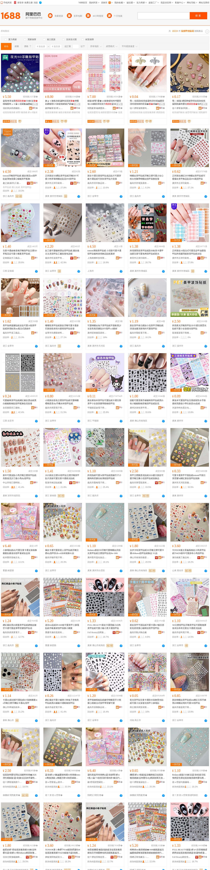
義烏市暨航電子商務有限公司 (139, 333)
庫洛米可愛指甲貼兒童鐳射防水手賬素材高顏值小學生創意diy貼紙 (189, 402)
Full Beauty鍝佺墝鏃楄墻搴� (181, 857)
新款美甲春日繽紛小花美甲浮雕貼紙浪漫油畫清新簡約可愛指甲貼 (146, 327)
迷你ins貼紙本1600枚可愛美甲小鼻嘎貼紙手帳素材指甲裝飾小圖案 (62, 626)
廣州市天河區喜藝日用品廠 (181, 482)
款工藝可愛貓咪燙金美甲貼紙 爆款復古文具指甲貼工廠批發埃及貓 (62, 252)
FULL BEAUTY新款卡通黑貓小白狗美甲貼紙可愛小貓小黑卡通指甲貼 (104, 626)
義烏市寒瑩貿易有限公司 (139, 482)
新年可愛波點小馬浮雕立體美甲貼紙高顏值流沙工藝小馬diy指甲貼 (19, 477)
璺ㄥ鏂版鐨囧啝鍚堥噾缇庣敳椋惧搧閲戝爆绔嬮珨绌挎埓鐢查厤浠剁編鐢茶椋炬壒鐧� (189, 103)
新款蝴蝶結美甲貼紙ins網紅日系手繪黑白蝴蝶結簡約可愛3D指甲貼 (189, 701)
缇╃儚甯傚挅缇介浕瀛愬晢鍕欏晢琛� (139, 782)
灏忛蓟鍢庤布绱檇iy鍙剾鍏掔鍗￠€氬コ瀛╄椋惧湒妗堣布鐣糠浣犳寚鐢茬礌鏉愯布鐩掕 (105, 777)
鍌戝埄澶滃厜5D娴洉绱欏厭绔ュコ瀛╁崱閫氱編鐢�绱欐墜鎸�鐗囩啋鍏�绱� (20, 103)
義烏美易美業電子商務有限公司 (12, 632)
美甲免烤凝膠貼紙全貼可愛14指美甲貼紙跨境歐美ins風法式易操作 (19, 327)
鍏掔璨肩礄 (21, 112)
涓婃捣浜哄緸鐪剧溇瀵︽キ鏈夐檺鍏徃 (12, 108)
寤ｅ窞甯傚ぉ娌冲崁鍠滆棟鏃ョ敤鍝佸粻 (54, 782)
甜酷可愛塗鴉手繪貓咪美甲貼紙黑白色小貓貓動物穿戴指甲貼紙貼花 (146, 402)
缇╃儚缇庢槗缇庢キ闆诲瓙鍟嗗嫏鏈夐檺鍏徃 (97, 857)
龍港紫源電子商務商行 (181, 333)
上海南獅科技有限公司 (97, 258)
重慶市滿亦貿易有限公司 (54, 632)
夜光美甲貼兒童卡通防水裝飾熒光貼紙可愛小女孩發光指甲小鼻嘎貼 (146, 701)
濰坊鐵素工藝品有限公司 (181, 557)
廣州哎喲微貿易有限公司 (97, 333)
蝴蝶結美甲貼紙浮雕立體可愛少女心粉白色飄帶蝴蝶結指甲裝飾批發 (146, 177)
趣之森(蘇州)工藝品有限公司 (12, 183)
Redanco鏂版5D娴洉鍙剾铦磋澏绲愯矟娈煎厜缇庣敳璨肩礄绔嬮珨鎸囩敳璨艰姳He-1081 (189, 777)
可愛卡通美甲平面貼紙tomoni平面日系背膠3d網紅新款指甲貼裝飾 (188, 477)
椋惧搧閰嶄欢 (178, 112)
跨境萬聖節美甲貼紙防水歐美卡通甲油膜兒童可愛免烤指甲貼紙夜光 (146, 252)
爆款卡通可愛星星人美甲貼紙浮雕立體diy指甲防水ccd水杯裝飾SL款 (62, 552)
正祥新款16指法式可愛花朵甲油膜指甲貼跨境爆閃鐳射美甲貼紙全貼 (189, 252)
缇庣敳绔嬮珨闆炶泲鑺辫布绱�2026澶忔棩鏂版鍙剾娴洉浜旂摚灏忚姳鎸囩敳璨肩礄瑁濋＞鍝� (20, 777)
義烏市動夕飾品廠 (138, 632)
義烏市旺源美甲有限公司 (54, 258)
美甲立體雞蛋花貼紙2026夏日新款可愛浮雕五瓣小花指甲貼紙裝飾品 (146, 477)
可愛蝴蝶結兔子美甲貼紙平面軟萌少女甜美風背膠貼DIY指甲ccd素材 (104, 327)
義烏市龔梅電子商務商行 (97, 482)
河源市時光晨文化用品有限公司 (181, 408)
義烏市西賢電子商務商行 (54, 408)
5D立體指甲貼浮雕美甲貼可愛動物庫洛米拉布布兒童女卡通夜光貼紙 (189, 626)
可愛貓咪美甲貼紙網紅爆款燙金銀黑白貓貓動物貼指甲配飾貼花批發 (19, 402)
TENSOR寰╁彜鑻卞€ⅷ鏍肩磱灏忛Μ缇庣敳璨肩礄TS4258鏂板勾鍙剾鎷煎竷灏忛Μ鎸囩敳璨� (62, 851)
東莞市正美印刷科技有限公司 (139, 258)
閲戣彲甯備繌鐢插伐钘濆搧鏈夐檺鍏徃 (97, 108)
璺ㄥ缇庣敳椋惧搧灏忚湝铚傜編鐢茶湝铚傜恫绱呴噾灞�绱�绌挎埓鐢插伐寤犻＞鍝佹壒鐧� (147, 103)
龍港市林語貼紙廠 (53, 482)
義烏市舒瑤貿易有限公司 (139, 183)
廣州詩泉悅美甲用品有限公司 (139, 408)
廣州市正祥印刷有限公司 (54, 183)
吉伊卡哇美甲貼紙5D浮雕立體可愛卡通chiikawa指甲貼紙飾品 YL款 (147, 552)
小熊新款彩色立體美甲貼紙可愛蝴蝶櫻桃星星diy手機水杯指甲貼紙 (62, 402)
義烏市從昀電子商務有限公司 (181, 632)
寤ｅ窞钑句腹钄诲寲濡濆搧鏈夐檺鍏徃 (181, 782)
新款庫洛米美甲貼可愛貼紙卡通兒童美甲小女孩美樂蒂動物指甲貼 (104, 402)
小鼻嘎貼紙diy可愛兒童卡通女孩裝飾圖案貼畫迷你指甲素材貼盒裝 (20, 552)
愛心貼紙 (16, 187)
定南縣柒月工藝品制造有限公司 (12, 258)
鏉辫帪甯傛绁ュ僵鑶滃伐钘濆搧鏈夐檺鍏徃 (54, 108)
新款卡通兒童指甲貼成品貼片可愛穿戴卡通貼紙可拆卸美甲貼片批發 (104, 177)
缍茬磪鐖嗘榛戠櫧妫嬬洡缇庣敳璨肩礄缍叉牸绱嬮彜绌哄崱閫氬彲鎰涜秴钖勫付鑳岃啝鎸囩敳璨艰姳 (105, 851)
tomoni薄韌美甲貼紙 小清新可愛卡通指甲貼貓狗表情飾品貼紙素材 (104, 252)
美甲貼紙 (7, 187)
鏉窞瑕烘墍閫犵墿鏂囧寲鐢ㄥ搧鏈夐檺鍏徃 (97, 782)
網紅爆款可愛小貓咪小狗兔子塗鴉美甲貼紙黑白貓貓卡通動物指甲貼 (62, 701)
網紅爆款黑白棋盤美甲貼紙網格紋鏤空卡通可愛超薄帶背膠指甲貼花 (19, 626)
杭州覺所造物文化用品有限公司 (12, 557)
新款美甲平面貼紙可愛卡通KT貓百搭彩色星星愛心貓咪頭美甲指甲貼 (147, 626)
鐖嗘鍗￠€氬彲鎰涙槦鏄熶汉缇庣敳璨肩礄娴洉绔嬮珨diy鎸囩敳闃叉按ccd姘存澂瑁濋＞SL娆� (147, 777)
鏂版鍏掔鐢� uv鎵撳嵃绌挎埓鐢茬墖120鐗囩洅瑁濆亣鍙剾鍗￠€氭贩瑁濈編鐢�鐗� (104, 103)
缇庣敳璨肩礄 (9, 112)
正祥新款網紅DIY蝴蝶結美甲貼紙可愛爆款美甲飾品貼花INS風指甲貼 (188, 177)
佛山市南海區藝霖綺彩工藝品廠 (139, 557)
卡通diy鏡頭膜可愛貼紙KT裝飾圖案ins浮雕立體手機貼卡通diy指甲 (20, 701)
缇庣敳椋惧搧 (136, 112)
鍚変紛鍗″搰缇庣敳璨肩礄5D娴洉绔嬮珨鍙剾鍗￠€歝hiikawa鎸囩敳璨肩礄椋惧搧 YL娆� (19, 851)
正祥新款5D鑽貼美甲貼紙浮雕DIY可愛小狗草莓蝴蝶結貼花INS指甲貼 (62, 177)
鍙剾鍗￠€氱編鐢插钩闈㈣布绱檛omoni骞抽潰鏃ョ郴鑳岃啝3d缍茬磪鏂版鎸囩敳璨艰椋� (62, 777)
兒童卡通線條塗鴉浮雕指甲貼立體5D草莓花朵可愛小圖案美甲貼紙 (20, 252)
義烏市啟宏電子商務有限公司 (54, 707)
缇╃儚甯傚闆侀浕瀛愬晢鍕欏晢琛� (181, 108)
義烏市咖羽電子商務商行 (54, 557)
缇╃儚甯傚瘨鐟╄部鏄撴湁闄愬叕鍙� (12, 782)
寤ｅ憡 (35, 104)
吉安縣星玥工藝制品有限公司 (12, 408)
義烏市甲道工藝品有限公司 (12, 333)
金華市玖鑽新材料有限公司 (54, 333)
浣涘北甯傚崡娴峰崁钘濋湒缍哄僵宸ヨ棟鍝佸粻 (12, 857)
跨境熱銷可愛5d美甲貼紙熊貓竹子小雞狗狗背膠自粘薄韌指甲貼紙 (104, 477)
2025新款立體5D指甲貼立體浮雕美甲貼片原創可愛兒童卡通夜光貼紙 (62, 477)
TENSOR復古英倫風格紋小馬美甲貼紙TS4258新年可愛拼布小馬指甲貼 (189, 552)
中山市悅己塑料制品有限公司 (12, 482)
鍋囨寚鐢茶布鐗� (109, 112)
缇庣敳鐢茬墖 (94, 112)
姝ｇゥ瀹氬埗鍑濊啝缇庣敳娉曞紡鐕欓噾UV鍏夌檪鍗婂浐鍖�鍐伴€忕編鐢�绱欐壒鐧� (62, 103)
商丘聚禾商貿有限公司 (139, 707)
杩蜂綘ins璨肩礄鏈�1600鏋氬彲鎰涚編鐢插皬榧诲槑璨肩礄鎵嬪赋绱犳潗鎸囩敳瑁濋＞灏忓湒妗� (147, 851)
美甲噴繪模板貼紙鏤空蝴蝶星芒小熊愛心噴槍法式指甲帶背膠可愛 (104, 701)
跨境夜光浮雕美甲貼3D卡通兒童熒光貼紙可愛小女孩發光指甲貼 (189, 327)
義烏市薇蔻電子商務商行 (181, 707)
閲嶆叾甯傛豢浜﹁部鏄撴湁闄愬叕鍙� (139, 857)
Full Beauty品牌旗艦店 (97, 632)
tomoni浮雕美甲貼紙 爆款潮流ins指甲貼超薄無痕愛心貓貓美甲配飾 (20, 177)
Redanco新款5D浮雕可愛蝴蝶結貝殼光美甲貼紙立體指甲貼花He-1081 (104, 552)
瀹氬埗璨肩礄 (64, 112)
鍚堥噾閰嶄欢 (191, 112)
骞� (35, 108)
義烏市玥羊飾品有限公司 (97, 183)
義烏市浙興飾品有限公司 (97, 707)
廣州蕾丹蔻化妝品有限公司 (97, 557)
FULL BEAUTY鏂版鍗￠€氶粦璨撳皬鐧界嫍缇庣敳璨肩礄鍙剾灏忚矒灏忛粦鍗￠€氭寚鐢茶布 (189, 851)
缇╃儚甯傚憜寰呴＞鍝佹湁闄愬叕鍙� (139, 108)
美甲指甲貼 (26, 187)
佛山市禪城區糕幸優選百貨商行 (12, 707)
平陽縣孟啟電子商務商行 (97, 408)
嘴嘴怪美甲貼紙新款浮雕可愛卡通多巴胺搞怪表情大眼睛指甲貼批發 (62, 327)
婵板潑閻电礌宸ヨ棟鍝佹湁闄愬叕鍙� (54, 857)
